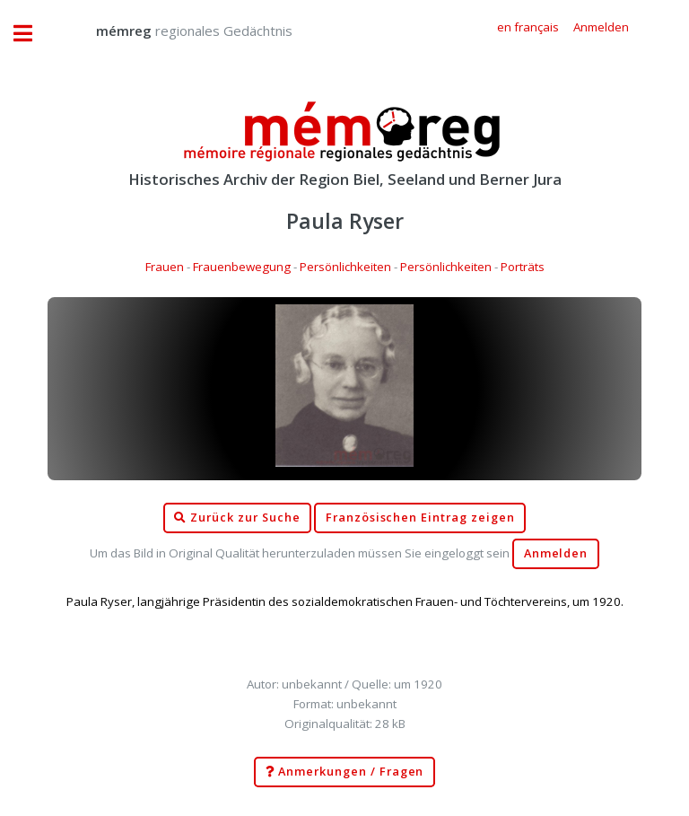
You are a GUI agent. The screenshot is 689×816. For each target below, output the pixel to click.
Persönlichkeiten (345, 267)
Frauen (164, 267)
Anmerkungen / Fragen (345, 772)
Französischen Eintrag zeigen (420, 517)
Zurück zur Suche (237, 518)
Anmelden (556, 553)
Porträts (523, 267)
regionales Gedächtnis (176, 30)
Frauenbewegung (242, 267)
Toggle (32, 33)
